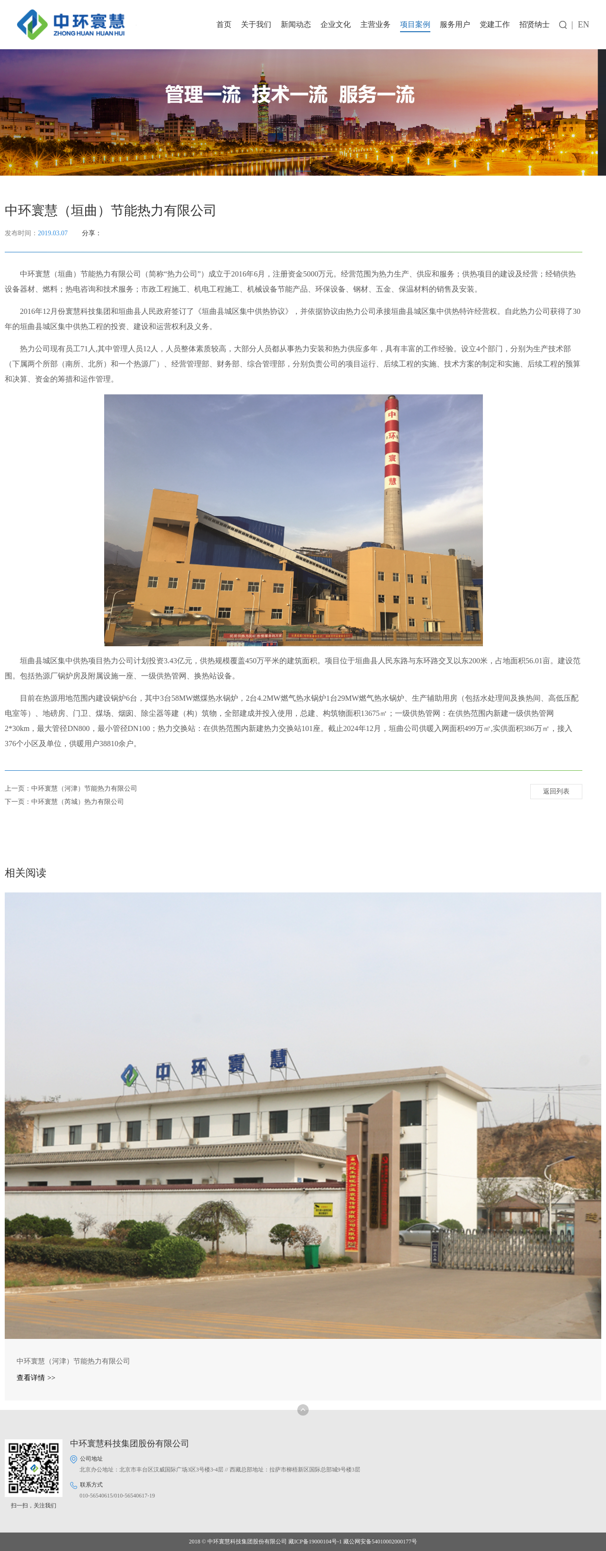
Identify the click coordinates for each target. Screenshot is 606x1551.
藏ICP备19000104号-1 (315, 1541)
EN (583, 24)
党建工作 (495, 24)
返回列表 (556, 791)
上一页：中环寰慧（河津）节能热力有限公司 (71, 788)
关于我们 (256, 24)
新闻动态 (296, 24)
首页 (224, 24)
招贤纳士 (534, 24)
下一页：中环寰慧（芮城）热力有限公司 (64, 801)
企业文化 (336, 24)
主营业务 (375, 24)
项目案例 (415, 24)
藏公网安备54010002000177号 (380, 1541)
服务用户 (455, 24)
